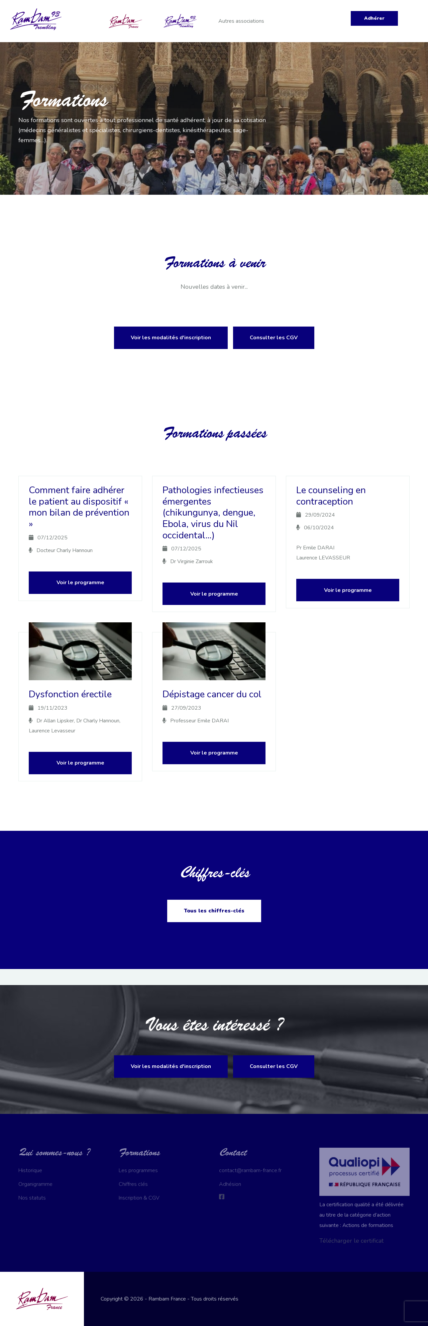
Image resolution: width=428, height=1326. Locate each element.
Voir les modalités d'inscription (171, 337)
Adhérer (374, 18)
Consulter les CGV (274, 337)
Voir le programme (80, 582)
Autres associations (241, 21)
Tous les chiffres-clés (214, 910)
